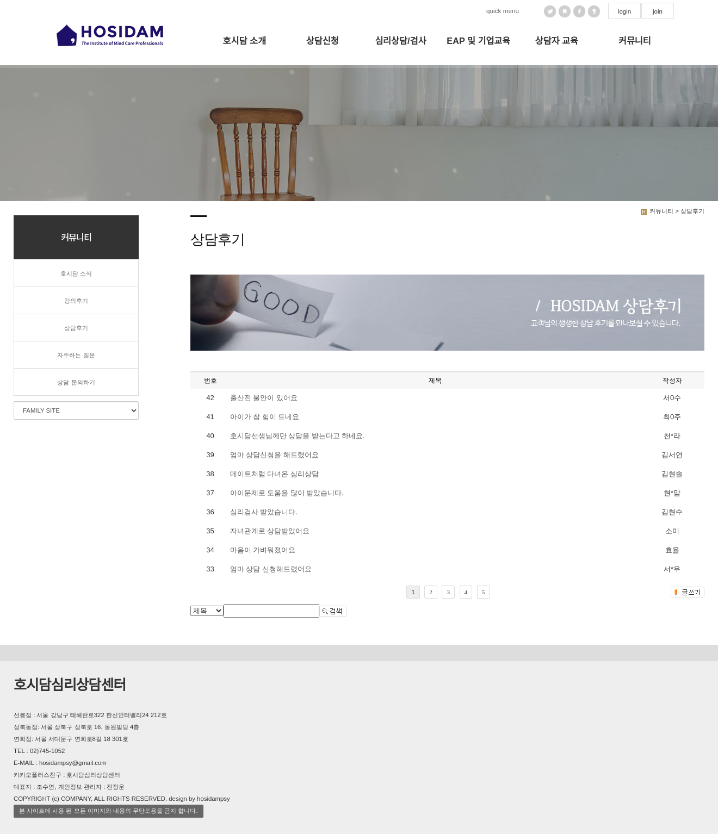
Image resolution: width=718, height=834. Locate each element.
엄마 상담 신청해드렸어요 (271, 569)
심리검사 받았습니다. (264, 512)
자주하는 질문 (76, 355)
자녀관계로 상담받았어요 (270, 531)
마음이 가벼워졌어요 (262, 550)
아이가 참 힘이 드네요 (264, 417)
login (624, 11)
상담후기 (76, 328)
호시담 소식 (76, 273)
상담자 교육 (556, 41)
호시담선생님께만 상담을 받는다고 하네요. (297, 436)
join (658, 11)
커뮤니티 (634, 41)
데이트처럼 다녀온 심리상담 (274, 474)
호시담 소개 (244, 41)
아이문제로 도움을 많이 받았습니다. (286, 493)
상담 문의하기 (76, 382)
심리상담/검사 (400, 41)
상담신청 (322, 41)
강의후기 (76, 300)
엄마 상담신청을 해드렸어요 (274, 455)
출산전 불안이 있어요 (264, 398)
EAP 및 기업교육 (478, 41)
